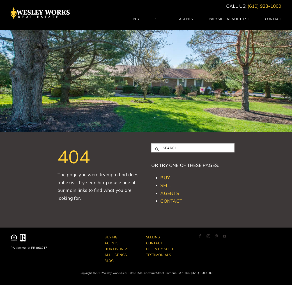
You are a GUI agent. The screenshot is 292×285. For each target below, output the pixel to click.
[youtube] (224, 236)
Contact (171, 201)
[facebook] (200, 236)
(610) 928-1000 (264, 6)
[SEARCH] (192, 147)
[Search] (157, 147)
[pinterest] (216, 236)
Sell (165, 185)
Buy (165, 177)
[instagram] (208, 236)
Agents (169, 193)
